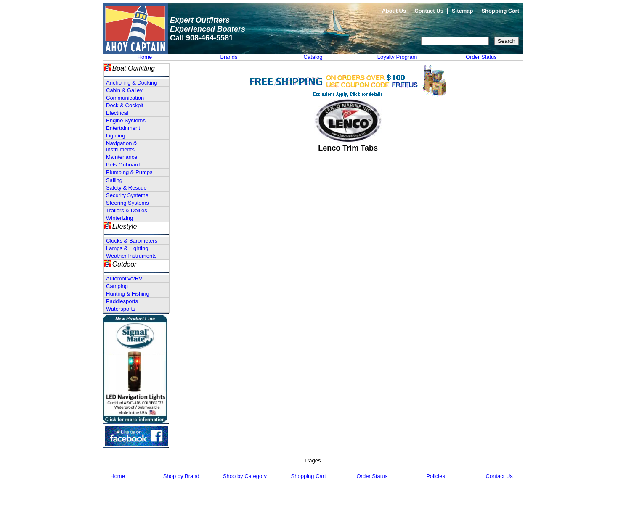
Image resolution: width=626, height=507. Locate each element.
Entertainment (123, 128)
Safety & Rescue (126, 188)
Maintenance (121, 157)
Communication (125, 98)
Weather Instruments (131, 256)
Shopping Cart (500, 11)
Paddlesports (122, 301)
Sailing (114, 180)
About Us (394, 11)
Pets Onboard (123, 164)
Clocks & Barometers (131, 241)
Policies (435, 476)
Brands (228, 57)
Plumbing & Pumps (129, 172)
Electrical (117, 113)
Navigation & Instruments (121, 146)
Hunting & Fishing (127, 293)
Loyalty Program (397, 57)
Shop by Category (245, 476)
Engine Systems (126, 120)
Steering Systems (127, 203)
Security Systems (127, 195)
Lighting (115, 135)
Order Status (481, 57)
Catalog (313, 57)
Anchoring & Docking (131, 82)
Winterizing (119, 218)
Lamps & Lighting (127, 248)
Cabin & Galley (124, 90)
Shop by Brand (181, 476)
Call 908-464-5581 (201, 38)
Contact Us (428, 11)
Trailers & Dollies (126, 210)
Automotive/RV (124, 278)
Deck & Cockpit (124, 105)
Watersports (120, 309)
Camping (117, 286)
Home (145, 57)
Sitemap (462, 11)
